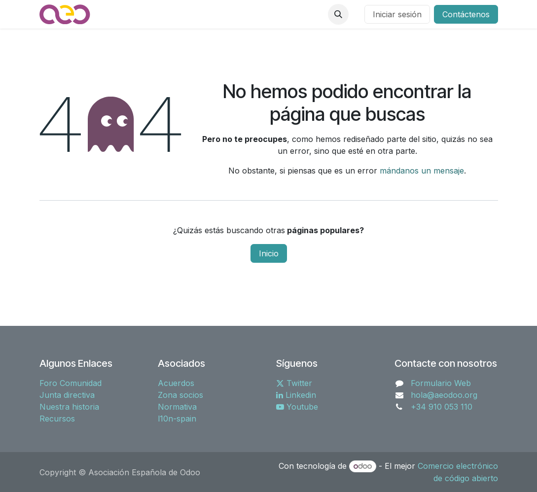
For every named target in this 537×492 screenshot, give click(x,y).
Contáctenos (466, 14)
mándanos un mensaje (422, 171)
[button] (338, 14)
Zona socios (180, 395)
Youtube (297, 407)
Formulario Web (441, 383)
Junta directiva (67, 395)
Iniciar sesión (397, 14)
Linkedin (296, 395)
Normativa (177, 407)
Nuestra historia (69, 407)
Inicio (269, 253)
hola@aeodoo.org (444, 395)
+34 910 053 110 (441, 407)
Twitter (294, 383)
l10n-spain (177, 418)
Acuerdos (176, 383)
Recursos (57, 418)
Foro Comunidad (70, 383)
